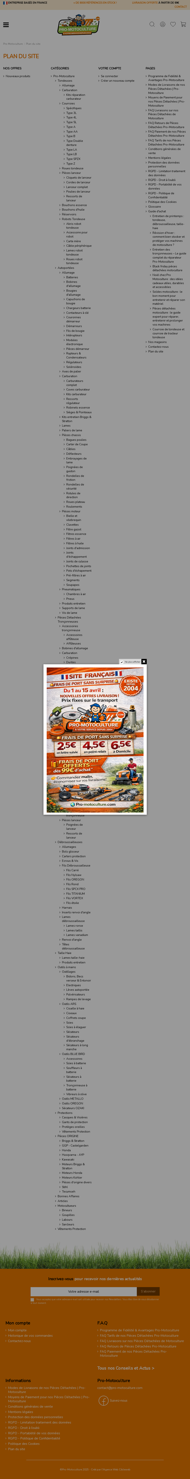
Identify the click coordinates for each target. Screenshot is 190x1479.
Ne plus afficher (132, 662)
